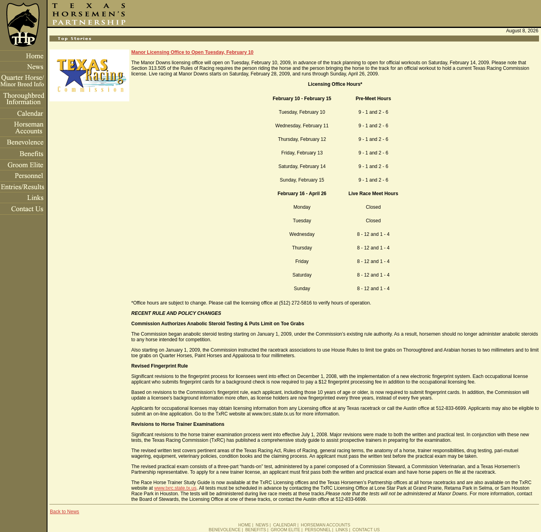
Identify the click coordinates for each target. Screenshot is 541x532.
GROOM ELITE (285, 529)
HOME (244, 524)
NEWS (262, 524)
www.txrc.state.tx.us (175, 488)
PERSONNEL (318, 529)
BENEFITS (255, 529)
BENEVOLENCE (225, 529)
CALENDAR (284, 524)
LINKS (342, 529)
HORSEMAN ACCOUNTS (325, 524)
